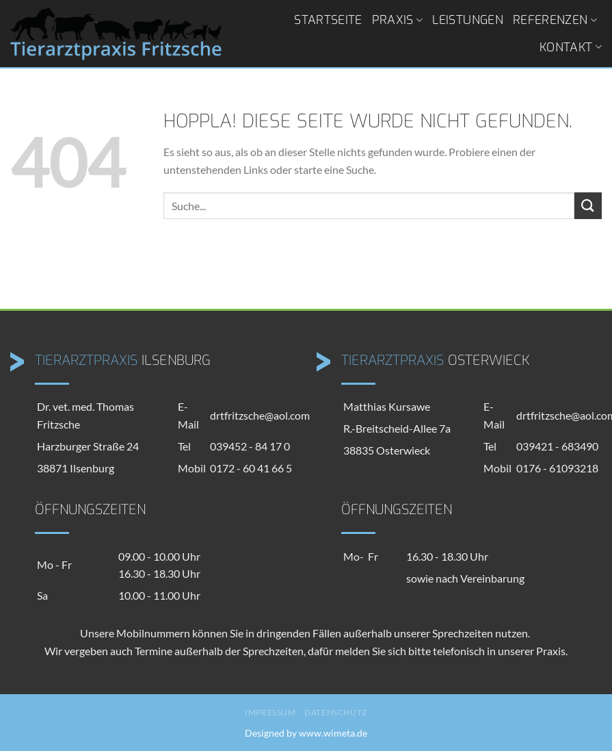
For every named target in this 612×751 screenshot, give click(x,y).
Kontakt (571, 47)
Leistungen (467, 20)
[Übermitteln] (588, 205)
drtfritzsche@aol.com (260, 415)
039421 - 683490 (557, 446)
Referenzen (555, 20)
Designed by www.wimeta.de (306, 733)
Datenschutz (335, 712)
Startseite (328, 20)
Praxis (397, 20)
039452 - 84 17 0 (250, 446)
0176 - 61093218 (557, 467)
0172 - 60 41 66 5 (251, 467)
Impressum (270, 712)
